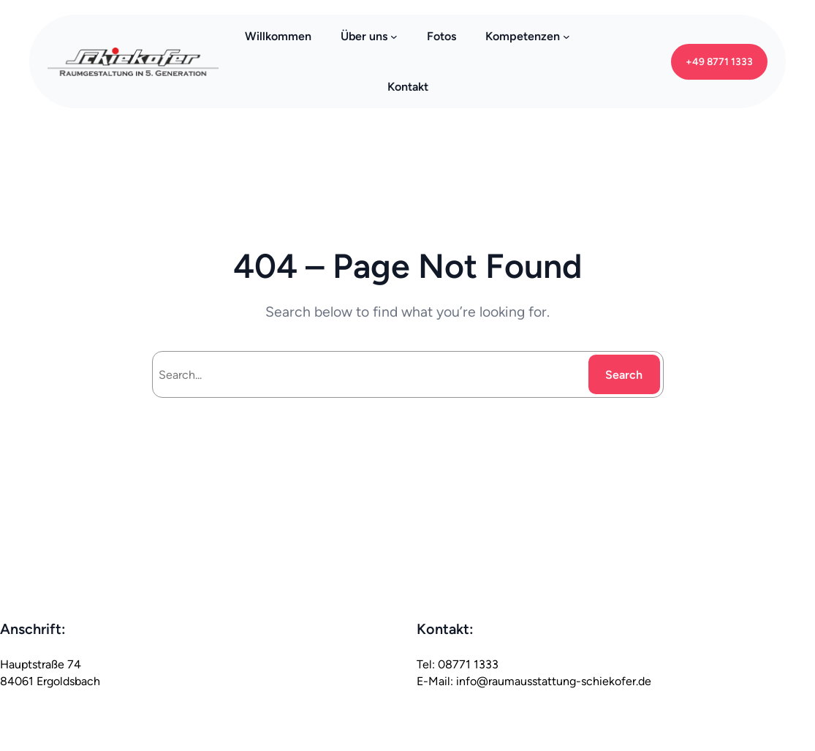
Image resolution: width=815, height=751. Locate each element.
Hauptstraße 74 (40, 664)
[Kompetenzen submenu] (566, 36)
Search (623, 375)
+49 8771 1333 (719, 61)
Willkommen (278, 36)
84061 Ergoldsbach (50, 681)
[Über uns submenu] (394, 36)
